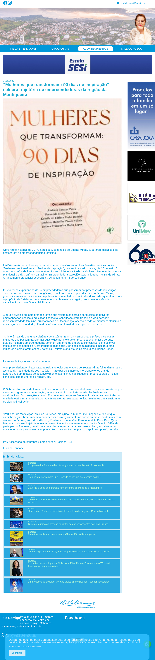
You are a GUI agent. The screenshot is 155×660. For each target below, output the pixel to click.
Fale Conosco (131, 48)
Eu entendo (17, 653)
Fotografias (59, 48)
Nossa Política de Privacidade (29, 646)
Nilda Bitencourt (23, 48)
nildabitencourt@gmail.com (131, 3)
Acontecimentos (95, 48)
